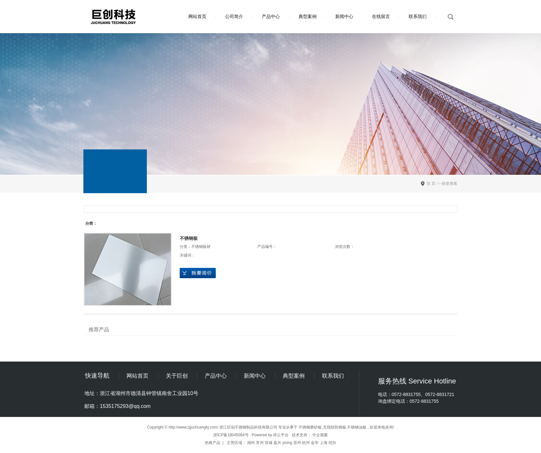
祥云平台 (281, 435)
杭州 (306, 442)
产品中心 (271, 16)
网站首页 (197, 16)
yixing (287, 442)
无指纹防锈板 (334, 427)
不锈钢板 (189, 238)
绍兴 (332, 442)
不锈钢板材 (201, 246)
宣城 (268, 442)
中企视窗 (320, 435)
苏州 (297, 442)
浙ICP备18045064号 (230, 435)
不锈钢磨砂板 (310, 427)
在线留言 (381, 16)
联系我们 (418, 16)
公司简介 (234, 16)
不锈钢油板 (356, 427)
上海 (323, 442)
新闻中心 (344, 16)
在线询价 (198, 273)
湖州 (251, 442)
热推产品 (212, 442)
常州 (260, 442)
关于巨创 (177, 376)
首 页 (431, 183)
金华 (314, 442)
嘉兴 (277, 442)
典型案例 (308, 16)
